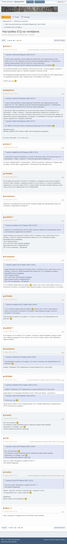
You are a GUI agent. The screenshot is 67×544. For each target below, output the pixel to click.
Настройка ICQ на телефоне (12, 239)
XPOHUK (8, 174)
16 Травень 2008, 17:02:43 (10, 220)
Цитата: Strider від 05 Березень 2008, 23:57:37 (20, 54)
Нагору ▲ (63, 539)
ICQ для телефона (24, 243)
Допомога (46, 539)
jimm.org (25, 429)
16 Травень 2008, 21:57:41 (10, 352)
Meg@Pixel (9, 90)
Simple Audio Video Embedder (9, 541)
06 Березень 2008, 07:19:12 (10, 93)
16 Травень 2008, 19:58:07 (10, 260)
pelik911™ (9, 217)
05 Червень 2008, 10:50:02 (10, 418)
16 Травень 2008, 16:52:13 (10, 199)
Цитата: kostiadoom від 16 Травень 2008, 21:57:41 (21, 385)
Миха (43, 24)
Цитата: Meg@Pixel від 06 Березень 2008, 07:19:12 (22, 152)
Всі (20, 40)
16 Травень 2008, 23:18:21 (10, 379)
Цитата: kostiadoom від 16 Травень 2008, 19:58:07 (21, 304)
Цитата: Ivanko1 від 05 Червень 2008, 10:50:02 (20, 446)
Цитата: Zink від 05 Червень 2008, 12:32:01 (19, 480)
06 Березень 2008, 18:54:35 (10, 147)
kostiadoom (10, 196)
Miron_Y (8, 508)
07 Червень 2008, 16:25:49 (10, 511)
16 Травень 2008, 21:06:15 (10, 299)
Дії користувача (59, 40)
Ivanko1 (8, 415)
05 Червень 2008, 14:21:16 (10, 475)
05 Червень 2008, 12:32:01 (10, 441)
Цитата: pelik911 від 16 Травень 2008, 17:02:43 (20, 265)
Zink (7, 438)
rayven (39, 24)
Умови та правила (55, 539)
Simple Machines (15, 539)
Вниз (3, 40)
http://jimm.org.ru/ (8, 129)
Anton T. (8, 46)
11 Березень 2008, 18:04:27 (10, 177)
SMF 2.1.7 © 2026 (5, 539)
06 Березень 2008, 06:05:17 (10, 49)
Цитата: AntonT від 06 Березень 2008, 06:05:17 (20, 396)
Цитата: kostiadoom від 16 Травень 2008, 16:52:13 (21, 225)
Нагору (4, 527)
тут (9, 81)
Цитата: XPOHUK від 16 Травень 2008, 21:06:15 (21, 357)
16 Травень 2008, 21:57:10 (10, 331)
